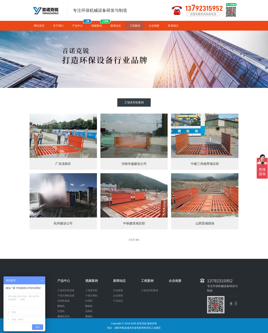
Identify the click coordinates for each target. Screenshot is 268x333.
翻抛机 (61, 317)
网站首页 (39, 25)
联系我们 (173, 25)
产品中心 (79, 24)
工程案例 (135, 25)
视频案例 (98, 24)
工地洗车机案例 (134, 102)
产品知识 (118, 312)
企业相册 (154, 25)
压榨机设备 (63, 312)
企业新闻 (118, 307)
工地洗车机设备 (65, 302)
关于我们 (58, 25)
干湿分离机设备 (65, 307)
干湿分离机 (91, 307)
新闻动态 (116, 25)
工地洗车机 (91, 302)
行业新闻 (118, 302)
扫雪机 (89, 312)
